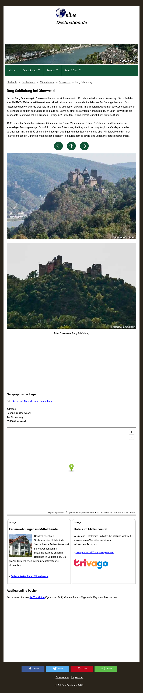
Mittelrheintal (31, 401)
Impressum (77, 677)
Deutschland (29, 70)
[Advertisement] (71, 35)
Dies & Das (71, 70)
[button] (33, 669)
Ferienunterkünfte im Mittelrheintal (29, 576)
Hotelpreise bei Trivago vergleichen (95, 552)
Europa (51, 70)
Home (12, 70)
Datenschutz (62, 677)
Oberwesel (17, 401)
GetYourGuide (37, 597)
